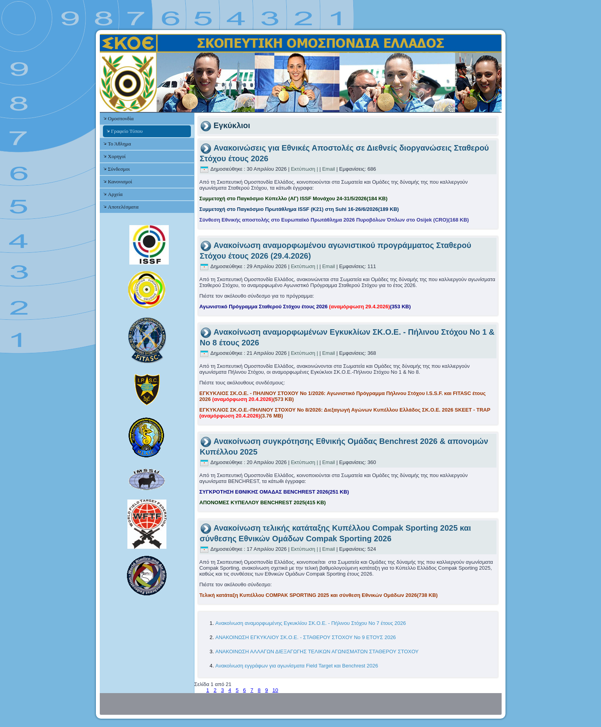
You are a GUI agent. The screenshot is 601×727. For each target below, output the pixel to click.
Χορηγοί (117, 156)
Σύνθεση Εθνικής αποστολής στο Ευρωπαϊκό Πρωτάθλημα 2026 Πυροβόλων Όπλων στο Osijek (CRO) (334, 220)
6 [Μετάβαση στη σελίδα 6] (244, 690)
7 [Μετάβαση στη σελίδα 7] (251, 690)
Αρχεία (115, 194)
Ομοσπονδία (121, 118)
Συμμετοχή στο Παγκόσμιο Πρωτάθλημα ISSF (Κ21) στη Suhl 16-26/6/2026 (299, 209)
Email (328, 169)
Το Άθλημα (119, 144)
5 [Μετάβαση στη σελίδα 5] (237, 690)
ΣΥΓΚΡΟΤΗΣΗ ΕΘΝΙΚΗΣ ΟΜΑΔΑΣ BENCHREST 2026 (274, 492)
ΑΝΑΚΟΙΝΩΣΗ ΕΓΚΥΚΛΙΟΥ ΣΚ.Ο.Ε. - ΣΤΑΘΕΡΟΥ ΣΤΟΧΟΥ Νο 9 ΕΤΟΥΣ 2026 (305, 637)
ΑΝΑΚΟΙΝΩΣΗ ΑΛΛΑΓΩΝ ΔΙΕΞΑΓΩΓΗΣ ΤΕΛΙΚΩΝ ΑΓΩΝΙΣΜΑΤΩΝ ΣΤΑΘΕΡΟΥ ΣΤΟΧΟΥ (317, 651)
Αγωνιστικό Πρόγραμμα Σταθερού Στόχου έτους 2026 (305, 306)
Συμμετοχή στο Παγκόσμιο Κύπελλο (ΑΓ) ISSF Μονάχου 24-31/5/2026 (294, 198)
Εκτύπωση (303, 169)
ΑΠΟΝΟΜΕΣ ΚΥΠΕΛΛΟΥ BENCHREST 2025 (263, 502)
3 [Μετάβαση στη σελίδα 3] (222, 690)
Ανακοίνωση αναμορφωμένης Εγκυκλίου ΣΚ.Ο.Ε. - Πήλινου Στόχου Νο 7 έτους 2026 (310, 623)
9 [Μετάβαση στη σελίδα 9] (266, 690)
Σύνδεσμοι (119, 169)
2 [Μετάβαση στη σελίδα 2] (215, 690)
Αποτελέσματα (123, 207)
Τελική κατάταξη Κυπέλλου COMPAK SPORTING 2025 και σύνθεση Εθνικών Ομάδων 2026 (319, 595)
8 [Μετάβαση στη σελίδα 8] (259, 690)
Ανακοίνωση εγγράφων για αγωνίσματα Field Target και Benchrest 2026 (296, 666)
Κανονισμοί (120, 182)
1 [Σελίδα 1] (207, 690)
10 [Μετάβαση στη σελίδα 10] (275, 690)
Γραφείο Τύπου (127, 131)
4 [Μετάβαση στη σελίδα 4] (229, 690)
